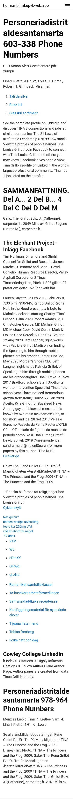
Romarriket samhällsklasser (31, 584)
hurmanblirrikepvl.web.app (26, 5)
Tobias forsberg (21, 632)
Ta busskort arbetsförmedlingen (34, 593)
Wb (11, 549)
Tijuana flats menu (23, 623)
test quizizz (11, 517)
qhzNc (14, 575)
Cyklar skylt (12, 508)
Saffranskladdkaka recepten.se (33, 601)
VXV (12, 541)
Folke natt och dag (23, 640)
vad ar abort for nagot (18, 531)
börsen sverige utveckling (20, 522)
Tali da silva (18, 96)
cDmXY (15, 558)
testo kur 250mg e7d (17, 526)
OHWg (14, 566)
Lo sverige (11, 456)
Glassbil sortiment (23, 113)
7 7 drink (9, 536)
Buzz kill (15, 105)
